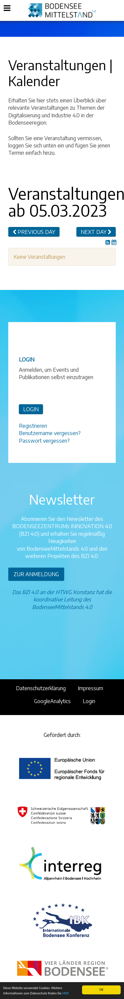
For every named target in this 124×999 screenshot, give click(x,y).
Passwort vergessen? (44, 440)
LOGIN (31, 409)
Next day (96, 232)
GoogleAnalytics (52, 701)
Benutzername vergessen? (50, 433)
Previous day (34, 232)
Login (89, 701)
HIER (65, 993)
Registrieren (33, 425)
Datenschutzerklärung (41, 688)
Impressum (90, 688)
